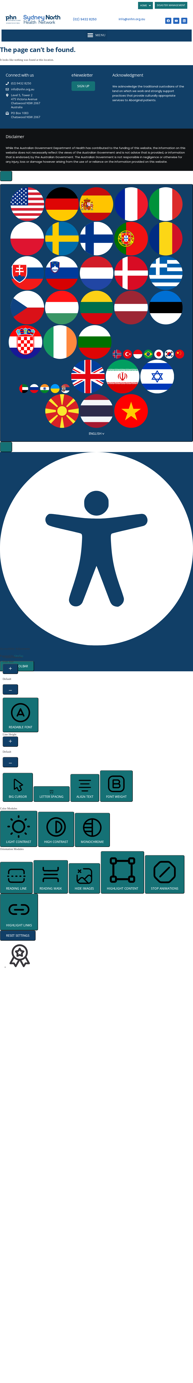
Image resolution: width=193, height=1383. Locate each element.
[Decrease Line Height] (10, 762)
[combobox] (96, 313)
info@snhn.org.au (132, 19)
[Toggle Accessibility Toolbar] (6, 176)
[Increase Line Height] (10, 741)
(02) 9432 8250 (85, 19)
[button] (96, 35)
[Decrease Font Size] (10, 689)
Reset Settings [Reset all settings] (17, 935)
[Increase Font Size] (10, 669)
